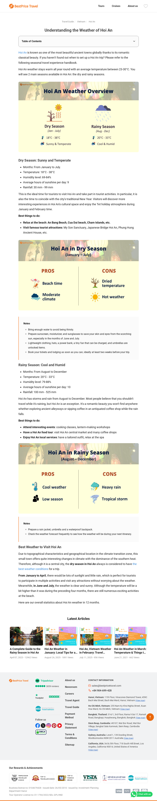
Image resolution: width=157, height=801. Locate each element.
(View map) (140, 700)
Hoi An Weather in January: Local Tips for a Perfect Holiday (60, 650)
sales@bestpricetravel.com (104, 685)
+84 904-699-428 (100, 690)
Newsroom (71, 686)
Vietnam (81, 21)
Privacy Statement (71, 726)
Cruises (116, 6)
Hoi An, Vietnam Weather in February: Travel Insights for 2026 (95, 650)
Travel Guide (68, 21)
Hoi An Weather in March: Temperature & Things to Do (130, 650)
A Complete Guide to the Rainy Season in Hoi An (25, 650)
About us (133, 6)
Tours (101, 6)
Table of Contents (32, 41)
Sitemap (69, 744)
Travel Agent (72, 700)
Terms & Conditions (71, 736)
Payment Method (70, 715)
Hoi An (91, 21)
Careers (69, 693)
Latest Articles (78, 619)
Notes (26, 323)
